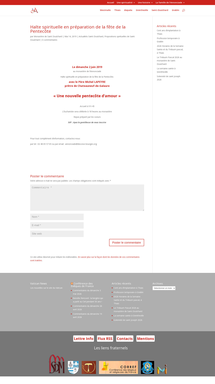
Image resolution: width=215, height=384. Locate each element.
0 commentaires (49, 39)
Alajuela (128, 11)
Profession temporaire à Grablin (128, 296)
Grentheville (142, 11)
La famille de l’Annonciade (169, 3)
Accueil (110, 3)
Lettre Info (83, 343)
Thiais (117, 11)
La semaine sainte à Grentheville (129, 320)
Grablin (175, 11)
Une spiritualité (124, 3)
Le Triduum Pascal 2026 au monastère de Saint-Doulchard (169, 61)
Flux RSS (105, 343)
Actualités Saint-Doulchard (91, 36)
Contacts (125, 343)
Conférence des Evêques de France (82, 289)
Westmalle (105, 11)
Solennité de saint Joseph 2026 (128, 324)
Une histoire (144, 3)
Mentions (145, 343)
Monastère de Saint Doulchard (48, 36)
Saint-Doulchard (160, 11)
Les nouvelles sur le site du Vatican (46, 292)
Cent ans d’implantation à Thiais (128, 292)
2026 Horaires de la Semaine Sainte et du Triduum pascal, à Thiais (170, 49)
